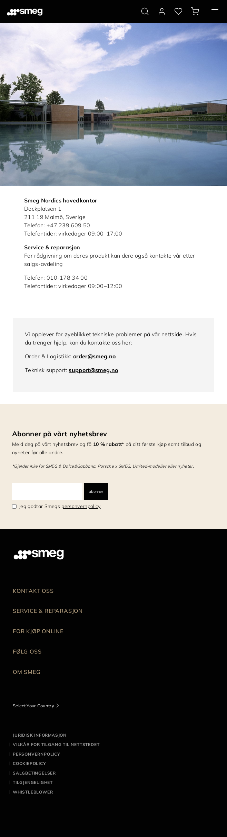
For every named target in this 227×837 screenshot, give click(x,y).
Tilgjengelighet (33, 782)
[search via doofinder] (144, 11)
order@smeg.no (94, 356)
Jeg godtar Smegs (60, 506)
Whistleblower (33, 792)
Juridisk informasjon (40, 735)
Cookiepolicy (29, 763)
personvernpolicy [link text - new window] (80, 506)
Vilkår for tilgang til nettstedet (56, 744)
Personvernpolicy (36, 754)
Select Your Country (33, 705)
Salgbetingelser (34, 773)
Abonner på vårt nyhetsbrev (59, 433)
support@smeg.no (93, 370)
